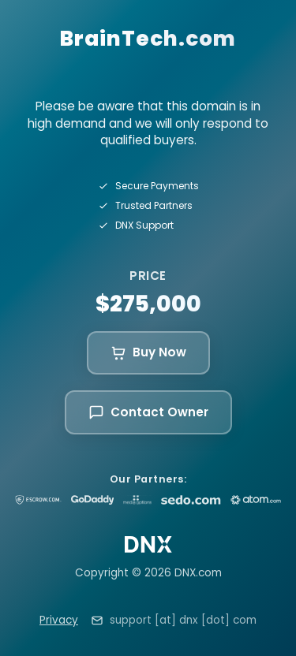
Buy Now (148, 352)
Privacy (58, 620)
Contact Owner (148, 412)
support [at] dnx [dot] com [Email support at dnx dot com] (183, 620)
